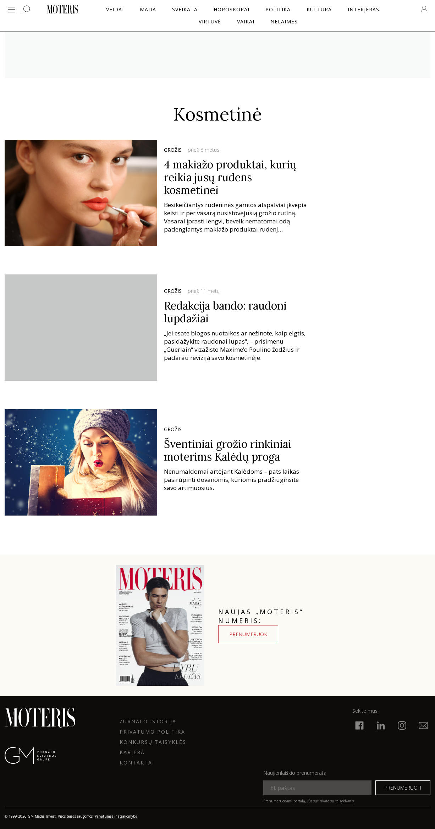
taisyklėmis (344, 801)
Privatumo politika (152, 731)
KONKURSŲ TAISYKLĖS (153, 742)
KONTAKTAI (137, 762)
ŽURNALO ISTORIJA (148, 721)
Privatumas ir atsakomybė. (116, 816)
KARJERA (132, 752)
